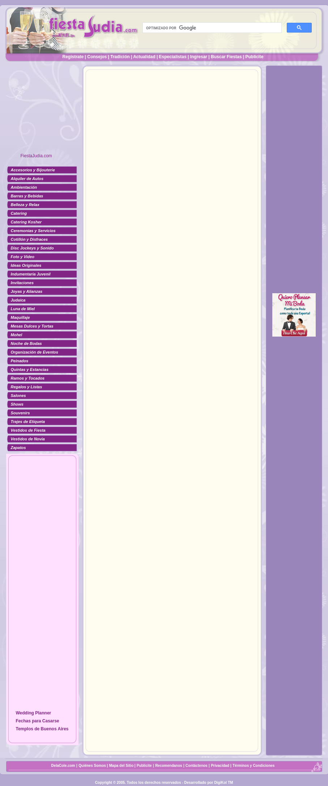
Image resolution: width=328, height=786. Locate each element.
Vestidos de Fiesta (28, 430)
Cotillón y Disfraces (29, 239)
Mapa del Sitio (121, 766)
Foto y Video (23, 257)
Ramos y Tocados (28, 378)
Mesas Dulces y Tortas (32, 326)
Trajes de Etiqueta (28, 421)
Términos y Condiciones (253, 766)
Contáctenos (197, 766)
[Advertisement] (42, 110)
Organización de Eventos (34, 352)
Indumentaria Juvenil (31, 274)
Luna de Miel (23, 309)
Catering (19, 213)
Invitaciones (22, 283)
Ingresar (198, 56)
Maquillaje (20, 317)
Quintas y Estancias (30, 369)
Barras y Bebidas (27, 196)
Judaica (18, 300)
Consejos (97, 56)
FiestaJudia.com (36, 155)
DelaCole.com (63, 766)
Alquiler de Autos (27, 178)
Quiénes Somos (92, 766)
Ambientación (24, 187)
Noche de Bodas (26, 343)
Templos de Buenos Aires (42, 728)
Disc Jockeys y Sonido (32, 248)
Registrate (73, 56)
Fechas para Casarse (37, 720)
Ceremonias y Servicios (33, 230)
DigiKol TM (223, 783)
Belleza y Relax (25, 204)
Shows (17, 404)
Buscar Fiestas (226, 56)
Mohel (16, 335)
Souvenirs (20, 413)
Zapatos (18, 447)
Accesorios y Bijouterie (33, 170)
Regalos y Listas (26, 387)
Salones (18, 395)
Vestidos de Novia (28, 439)
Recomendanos (168, 766)
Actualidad (144, 56)
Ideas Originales (26, 265)
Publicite (254, 56)
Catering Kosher (26, 222)
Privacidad (220, 766)
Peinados (20, 361)
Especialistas (173, 56)
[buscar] (211, 28)
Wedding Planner (33, 712)
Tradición (119, 56)
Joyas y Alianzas (27, 291)
